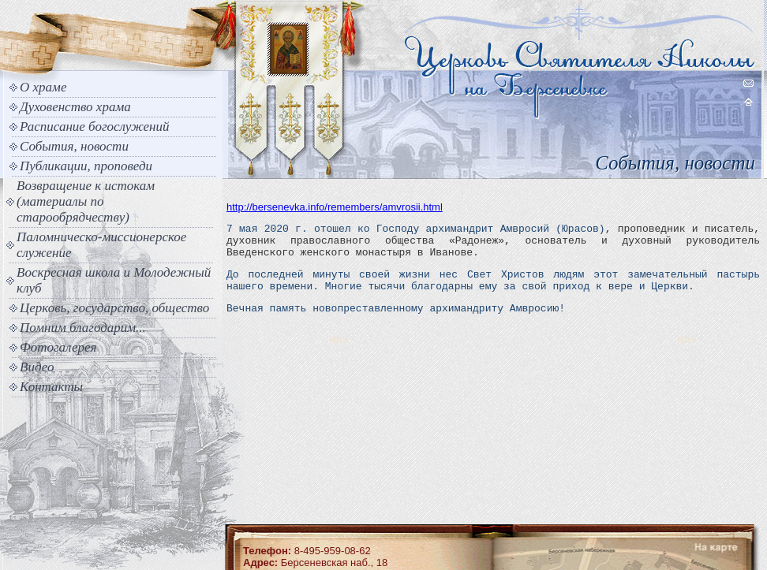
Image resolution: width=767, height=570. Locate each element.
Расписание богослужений (95, 126)
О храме (43, 87)
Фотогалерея (58, 347)
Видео (37, 367)
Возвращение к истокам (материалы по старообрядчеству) (86, 201)
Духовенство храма (75, 106)
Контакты (51, 386)
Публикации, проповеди (86, 165)
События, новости (74, 146)
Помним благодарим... (83, 327)
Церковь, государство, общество (114, 307)
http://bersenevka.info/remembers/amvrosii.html (334, 207)
